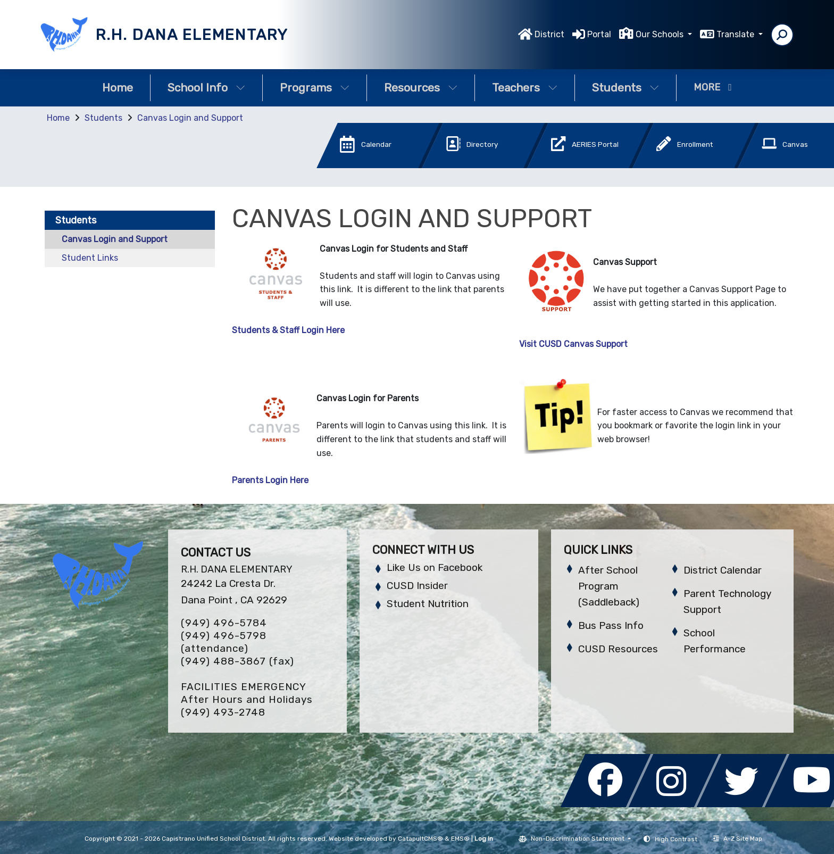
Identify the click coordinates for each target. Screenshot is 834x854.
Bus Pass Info (611, 625)
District (549, 34)
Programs (314, 87)
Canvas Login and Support (190, 118)
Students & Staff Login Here (288, 330)
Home (117, 87)
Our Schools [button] (661, 34)
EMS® (460, 838)
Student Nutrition (428, 604)
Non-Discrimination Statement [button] (578, 838)
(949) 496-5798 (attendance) (223, 641)
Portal (599, 34)
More (713, 87)
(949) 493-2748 (223, 712)
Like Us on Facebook (434, 567)
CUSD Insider (417, 585)
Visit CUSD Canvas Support (573, 344)
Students (625, 87)
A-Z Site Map (737, 838)
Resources (420, 87)
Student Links (90, 258)
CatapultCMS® (420, 838)
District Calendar (722, 570)
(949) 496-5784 (224, 623)
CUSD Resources (618, 649)
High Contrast (676, 839)
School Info (206, 87)
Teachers (524, 87)
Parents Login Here (270, 480)
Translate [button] (736, 34)
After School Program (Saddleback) (608, 586)
